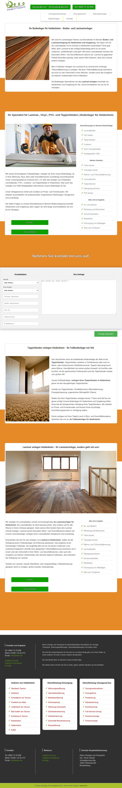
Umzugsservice (79, 14)
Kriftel (13, 730)
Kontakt (8, 666)
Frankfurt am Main (18, 702)
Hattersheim (16, 725)
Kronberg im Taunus (19, 716)
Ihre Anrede (7, 287)
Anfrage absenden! (106, 334)
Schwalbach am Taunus (21, 698)
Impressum (83, 786)
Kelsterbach (16, 721)
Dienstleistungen (100, 14)
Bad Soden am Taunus (20, 712)
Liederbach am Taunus (20, 707)
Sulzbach (15, 693)
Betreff (5, 279)
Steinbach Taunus (18, 688)
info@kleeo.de (16, 656)
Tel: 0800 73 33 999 (84, 7)
